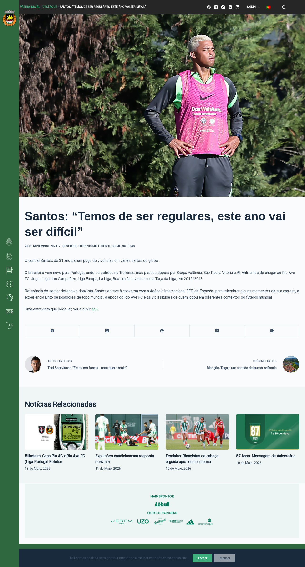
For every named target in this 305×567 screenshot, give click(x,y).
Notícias (128, 246)
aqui (95, 309)
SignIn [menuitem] (254, 7)
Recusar (224, 558)
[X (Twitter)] (216, 7)
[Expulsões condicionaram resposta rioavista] (127, 432)
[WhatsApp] (271, 331)
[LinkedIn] (237, 7)
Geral (116, 246)
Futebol (104, 246)
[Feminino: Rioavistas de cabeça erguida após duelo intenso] (197, 432)
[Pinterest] (162, 331)
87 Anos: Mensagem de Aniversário (265, 456)
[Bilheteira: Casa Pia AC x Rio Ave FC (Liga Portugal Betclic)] (56, 432)
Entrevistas (87, 246)
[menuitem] (268, 7)
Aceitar (202, 558)
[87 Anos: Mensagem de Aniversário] (268, 432)
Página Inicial (30, 7)
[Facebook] (209, 7)
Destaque (49, 7)
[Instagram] (223, 7)
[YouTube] (230, 7)
